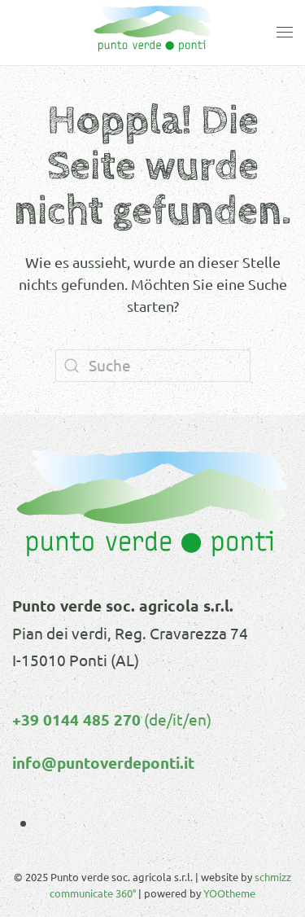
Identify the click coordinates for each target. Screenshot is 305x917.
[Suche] (153, 365)
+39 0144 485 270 (76, 719)
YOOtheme (229, 893)
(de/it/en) (176, 719)
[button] (285, 32)
